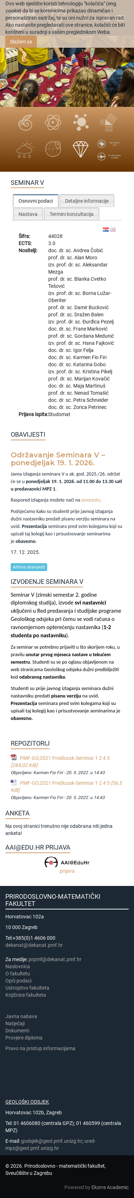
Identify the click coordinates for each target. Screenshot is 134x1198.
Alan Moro (85, 257)
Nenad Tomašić (91, 393)
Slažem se (21, 42)
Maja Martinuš (89, 386)
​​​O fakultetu (17, 973)
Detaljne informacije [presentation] (87, 201)
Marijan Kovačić (92, 379)
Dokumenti (17, 1030)
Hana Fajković (98, 343)
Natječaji (15, 1023)
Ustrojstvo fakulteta (27, 988)
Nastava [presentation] (28, 214)
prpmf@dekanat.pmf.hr (55, 959)
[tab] (36, 200)
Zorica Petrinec (89, 407)
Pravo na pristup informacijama (41, 1048)
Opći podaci (18, 981)
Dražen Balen (89, 314)
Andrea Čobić (88, 250)
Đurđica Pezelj (98, 322)
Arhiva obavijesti (29, 567)
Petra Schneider (90, 400)
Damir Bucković (91, 307)
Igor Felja (83, 350)
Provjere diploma (24, 1038)
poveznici (90, 500)
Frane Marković (90, 329)
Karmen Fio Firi (89, 357)
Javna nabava (21, 1016)
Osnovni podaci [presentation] (36, 201)
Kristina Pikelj (97, 371)
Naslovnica (17, 966)
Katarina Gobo (89, 364)
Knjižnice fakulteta (25, 995)
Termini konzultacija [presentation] (72, 214)
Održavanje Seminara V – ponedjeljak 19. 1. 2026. (58, 459)
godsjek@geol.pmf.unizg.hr (51, 1141)
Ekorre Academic (110, 1187)
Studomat (59, 414)
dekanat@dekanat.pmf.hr (34, 945)
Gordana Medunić (94, 336)
